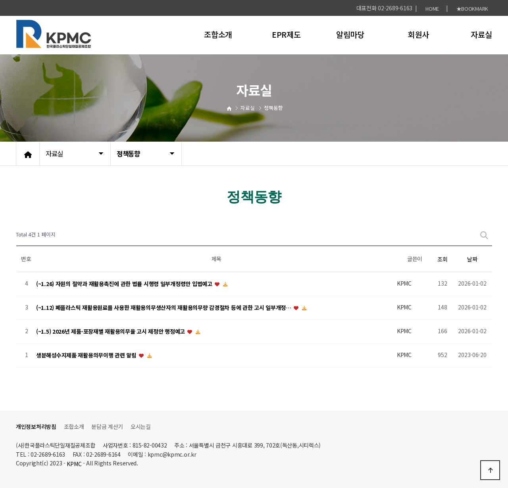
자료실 (481, 34)
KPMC (74, 464)
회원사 (418, 34)
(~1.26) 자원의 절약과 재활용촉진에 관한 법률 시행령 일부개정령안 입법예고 (125, 284)
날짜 (472, 259)
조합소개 (218, 34)
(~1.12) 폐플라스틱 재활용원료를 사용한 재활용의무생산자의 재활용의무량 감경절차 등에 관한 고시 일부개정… (164, 307)
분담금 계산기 (107, 426)
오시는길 (141, 426)
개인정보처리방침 (36, 426)
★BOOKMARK (472, 8)
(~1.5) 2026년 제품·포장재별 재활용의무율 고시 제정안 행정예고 (111, 331)
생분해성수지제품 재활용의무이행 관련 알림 (87, 355)
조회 (442, 259)
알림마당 (350, 34)
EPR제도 (286, 34)
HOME (432, 8)
